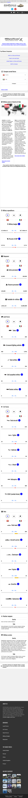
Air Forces (5, 729)
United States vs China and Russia (14, 61)
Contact (20, 796)
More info (9, 2)
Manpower (5, 739)
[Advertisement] (14, 26)
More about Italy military (20, 155)
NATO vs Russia (14, 64)
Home (15, 796)
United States (6, 750)
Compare (14, 83)
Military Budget (6, 736)
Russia (4, 753)
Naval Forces (6, 732)
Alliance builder (4, 89)
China (4, 757)
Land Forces (6, 726)
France (4, 763)
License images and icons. (9, 717)
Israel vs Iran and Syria (14, 58)
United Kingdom (6, 760)
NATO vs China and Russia (14, 55)
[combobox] (14, 74)
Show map (14, 112)
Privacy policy (9, 796)
